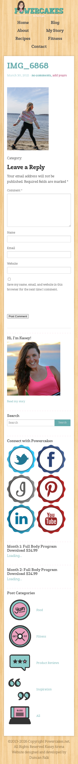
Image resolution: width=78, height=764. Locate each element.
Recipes (22, 39)
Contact (39, 47)
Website (12, 263)
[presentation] (38, 303)
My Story (55, 31)
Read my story (16, 401)
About (23, 31)
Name (11, 232)
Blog (55, 23)
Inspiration (44, 689)
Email (11, 248)
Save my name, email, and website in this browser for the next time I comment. (35, 287)
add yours (59, 75)
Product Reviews (47, 663)
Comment (14, 190)
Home (23, 23)
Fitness (55, 39)
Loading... (14, 556)
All (38, 715)
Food (39, 610)
